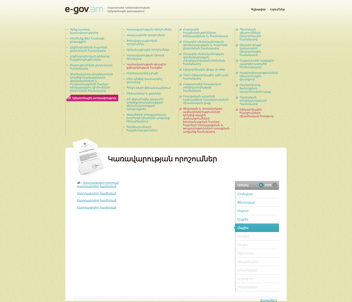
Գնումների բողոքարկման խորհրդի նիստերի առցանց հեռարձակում (148, 118)
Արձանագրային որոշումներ (148, 49)
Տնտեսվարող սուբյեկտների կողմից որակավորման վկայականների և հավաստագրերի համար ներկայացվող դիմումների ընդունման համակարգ (91, 82)
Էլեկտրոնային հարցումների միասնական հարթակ (257, 113)
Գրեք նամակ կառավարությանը (84, 31)
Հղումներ (277, 8)
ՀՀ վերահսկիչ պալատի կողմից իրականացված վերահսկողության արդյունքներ (145, 104)
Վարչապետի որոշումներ (146, 35)
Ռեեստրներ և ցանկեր (144, 93)
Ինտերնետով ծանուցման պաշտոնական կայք (255, 88)
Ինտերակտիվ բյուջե (142, 73)
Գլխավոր (258, 8)
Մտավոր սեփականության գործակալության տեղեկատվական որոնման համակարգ (204, 58)
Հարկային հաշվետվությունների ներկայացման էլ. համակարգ (205, 33)
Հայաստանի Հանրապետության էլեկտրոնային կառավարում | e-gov (107, 10)
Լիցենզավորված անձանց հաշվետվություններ (89, 58)
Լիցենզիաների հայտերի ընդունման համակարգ (89, 49)
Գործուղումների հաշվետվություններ (142, 128)
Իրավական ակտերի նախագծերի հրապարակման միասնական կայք (206, 100)
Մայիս (242, 228)
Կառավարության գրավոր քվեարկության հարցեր (146, 66)
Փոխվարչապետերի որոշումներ (142, 42)
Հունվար (245, 194)
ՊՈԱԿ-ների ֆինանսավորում (149, 88)
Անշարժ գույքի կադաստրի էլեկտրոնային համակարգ (251, 50)
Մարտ (243, 211)
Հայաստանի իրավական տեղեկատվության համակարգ (202, 87)
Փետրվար (246, 202)
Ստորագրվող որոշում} (101, 182)
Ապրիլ (242, 219)
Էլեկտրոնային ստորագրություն (94, 98)
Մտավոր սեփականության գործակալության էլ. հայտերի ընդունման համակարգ (205, 45)
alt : (98, 182)
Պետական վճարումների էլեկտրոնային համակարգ (250, 34)
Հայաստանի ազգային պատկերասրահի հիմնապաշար (257, 64)
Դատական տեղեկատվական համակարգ (253, 101)
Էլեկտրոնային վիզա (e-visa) (204, 69)
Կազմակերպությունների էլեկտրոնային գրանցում (259, 76)
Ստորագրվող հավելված (96, 186)
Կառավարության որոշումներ (149, 29)
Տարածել (267, 300)
